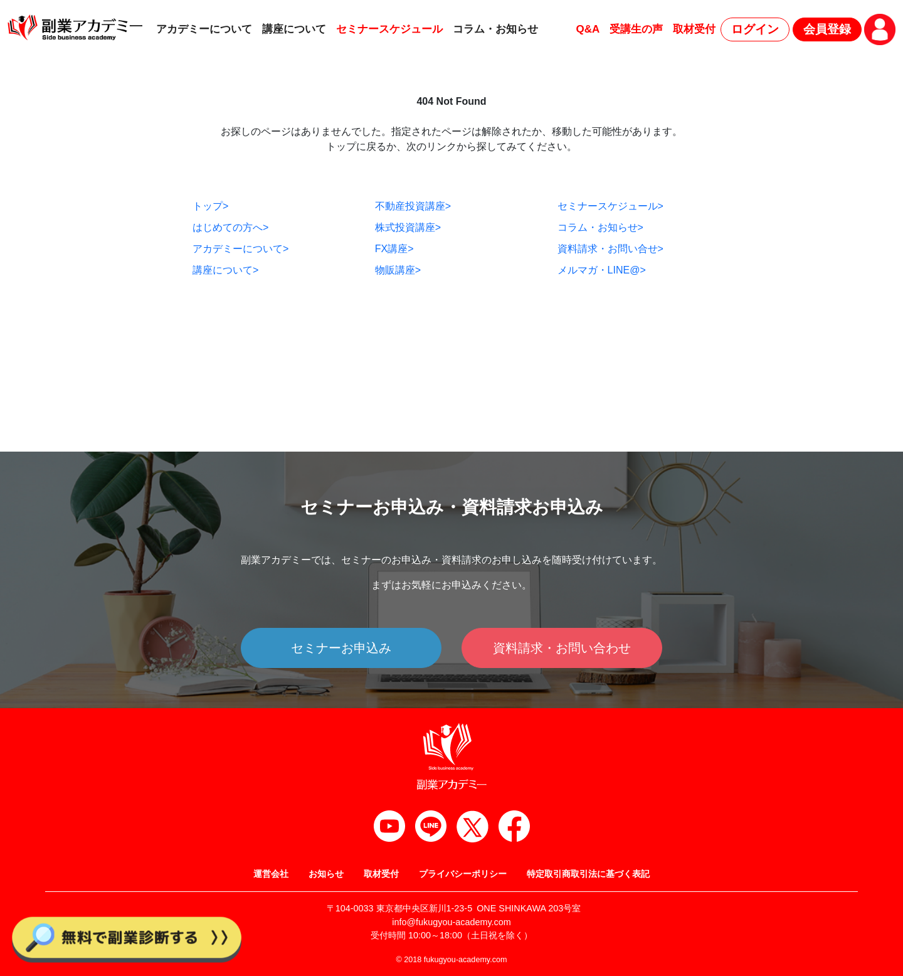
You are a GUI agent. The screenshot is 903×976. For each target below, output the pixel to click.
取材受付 (694, 29)
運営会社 (270, 874)
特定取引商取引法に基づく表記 (588, 874)
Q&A (587, 29)
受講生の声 (636, 29)
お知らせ (326, 874)
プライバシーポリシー (463, 874)
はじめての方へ (230, 227)
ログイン (755, 29)
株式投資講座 (408, 227)
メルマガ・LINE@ (601, 270)
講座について (294, 29)
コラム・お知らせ (495, 29)
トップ (210, 206)
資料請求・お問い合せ (610, 248)
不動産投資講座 (413, 206)
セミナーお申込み (341, 648)
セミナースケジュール (389, 29)
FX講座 (394, 248)
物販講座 (398, 270)
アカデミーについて (204, 29)
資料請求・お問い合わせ (562, 648)
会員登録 (827, 29)
